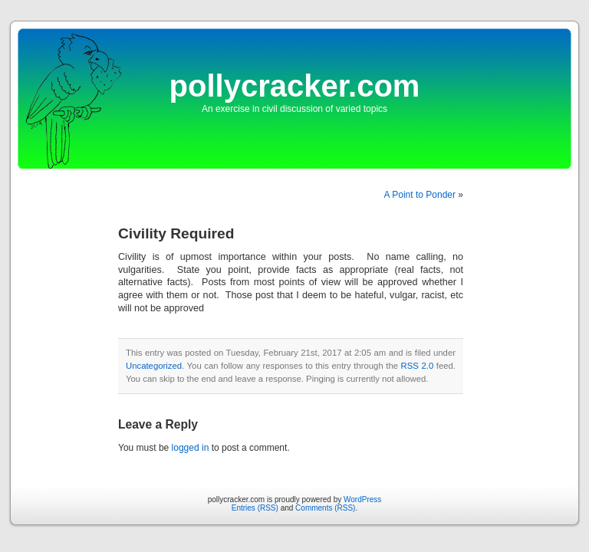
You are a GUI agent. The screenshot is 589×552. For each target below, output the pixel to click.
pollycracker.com (294, 86)
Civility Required (176, 233)
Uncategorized (154, 365)
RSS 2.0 (417, 365)
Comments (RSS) (325, 508)
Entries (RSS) (255, 508)
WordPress (362, 499)
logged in (190, 447)
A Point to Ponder (420, 194)
